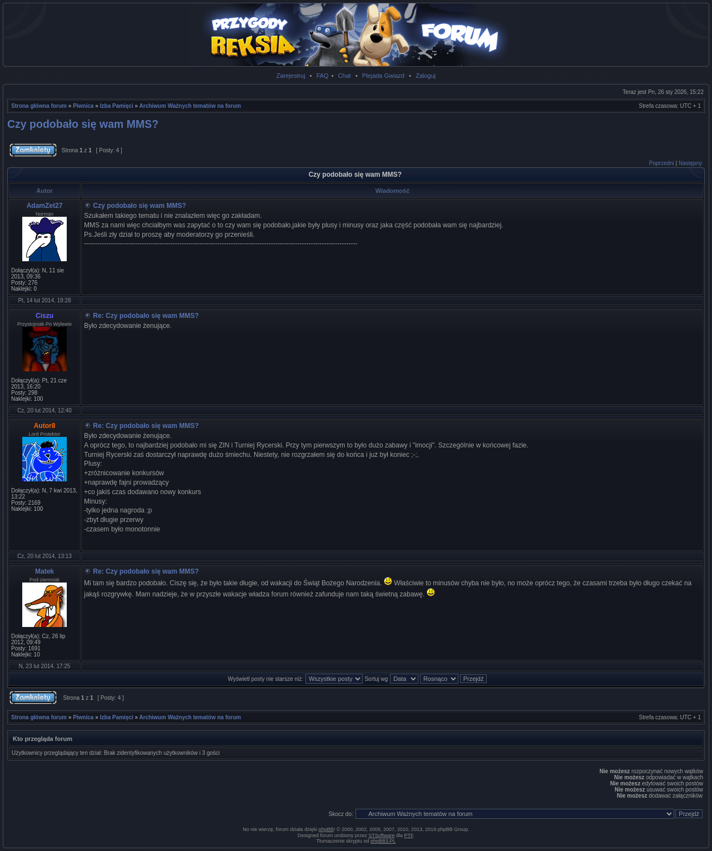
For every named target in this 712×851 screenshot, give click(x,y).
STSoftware (382, 835)
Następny (690, 163)
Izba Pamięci (117, 106)
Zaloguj (426, 75)
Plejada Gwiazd (383, 75)
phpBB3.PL (383, 841)
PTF (408, 835)
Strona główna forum (39, 106)
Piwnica (83, 106)
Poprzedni (661, 163)
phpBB (326, 829)
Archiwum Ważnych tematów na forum (190, 106)
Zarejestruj (290, 75)
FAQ (323, 75)
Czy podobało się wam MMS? (83, 124)
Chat (344, 75)
